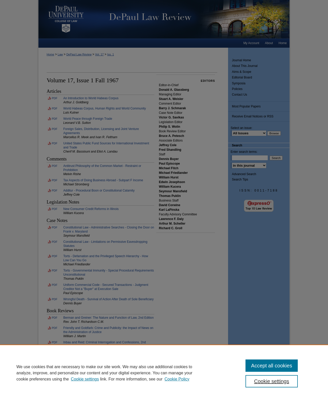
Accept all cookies (271, 365)
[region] (164, 373)
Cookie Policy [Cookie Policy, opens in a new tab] (177, 379)
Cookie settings (85, 379)
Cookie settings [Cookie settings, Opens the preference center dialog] (271, 381)
